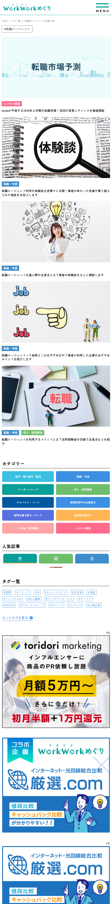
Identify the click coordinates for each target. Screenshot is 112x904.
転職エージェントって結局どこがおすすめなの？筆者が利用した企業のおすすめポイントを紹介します (56, 357)
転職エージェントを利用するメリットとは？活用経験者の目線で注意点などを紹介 (56, 441)
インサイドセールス (60, 599)
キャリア (85, 599)
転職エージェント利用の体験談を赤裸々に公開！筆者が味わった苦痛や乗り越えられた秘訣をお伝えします (56, 193)
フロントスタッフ (33, 605)
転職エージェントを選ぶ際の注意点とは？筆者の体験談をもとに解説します (53, 275)
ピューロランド (56, 592)
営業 (8, 592)
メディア (76, 605)
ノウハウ (23, 592)
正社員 (78, 592)
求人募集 (34, 599)
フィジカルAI (13, 599)
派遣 (92, 592)
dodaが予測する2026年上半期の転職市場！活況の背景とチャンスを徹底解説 (53, 110)
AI (38, 592)
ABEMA (9, 605)
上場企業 (94, 605)
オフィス (57, 605)
